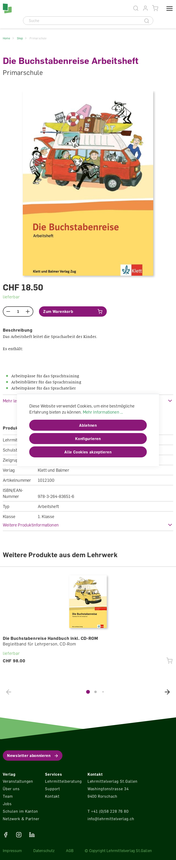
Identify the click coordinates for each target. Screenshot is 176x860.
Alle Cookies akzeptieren (87, 452)
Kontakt (52, 796)
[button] (88, 525)
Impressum (12, 850)
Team (8, 796)
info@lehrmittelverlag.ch (111, 818)
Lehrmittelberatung (63, 781)
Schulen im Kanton (20, 811)
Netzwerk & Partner (21, 818)
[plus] (28, 311)
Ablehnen (88, 425)
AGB (70, 850)
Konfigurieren (88, 438)
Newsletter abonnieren (28, 755)
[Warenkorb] (155, 8)
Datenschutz (44, 850)
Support (52, 788)
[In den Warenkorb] (73, 311)
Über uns (11, 788)
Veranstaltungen (18, 781)
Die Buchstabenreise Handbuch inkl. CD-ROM (50, 638)
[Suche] (82, 21)
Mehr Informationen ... (103, 412)
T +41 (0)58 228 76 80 (108, 811)
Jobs (7, 803)
